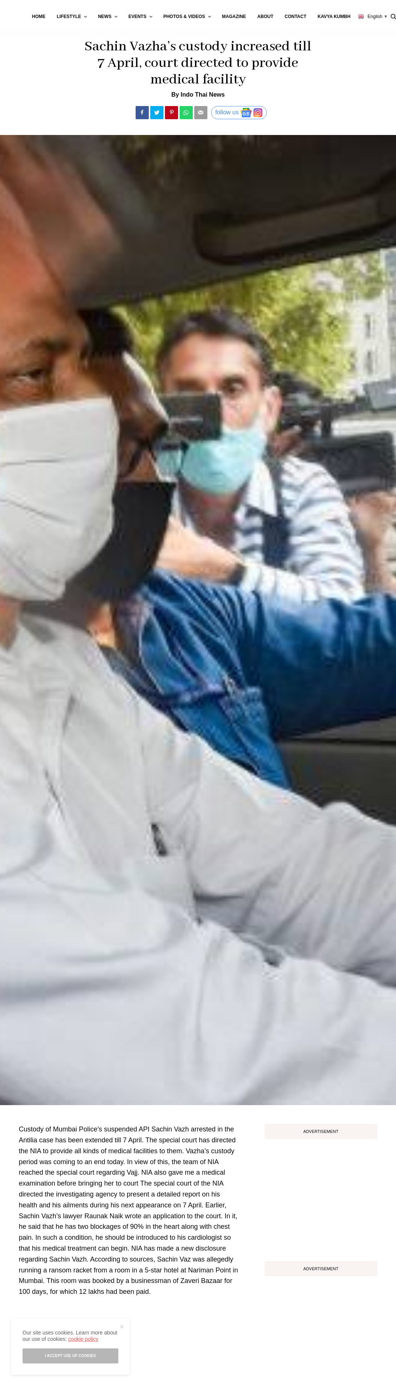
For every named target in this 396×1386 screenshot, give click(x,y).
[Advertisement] (321, 1197)
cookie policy (83, 1339)
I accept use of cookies (70, 1356)
